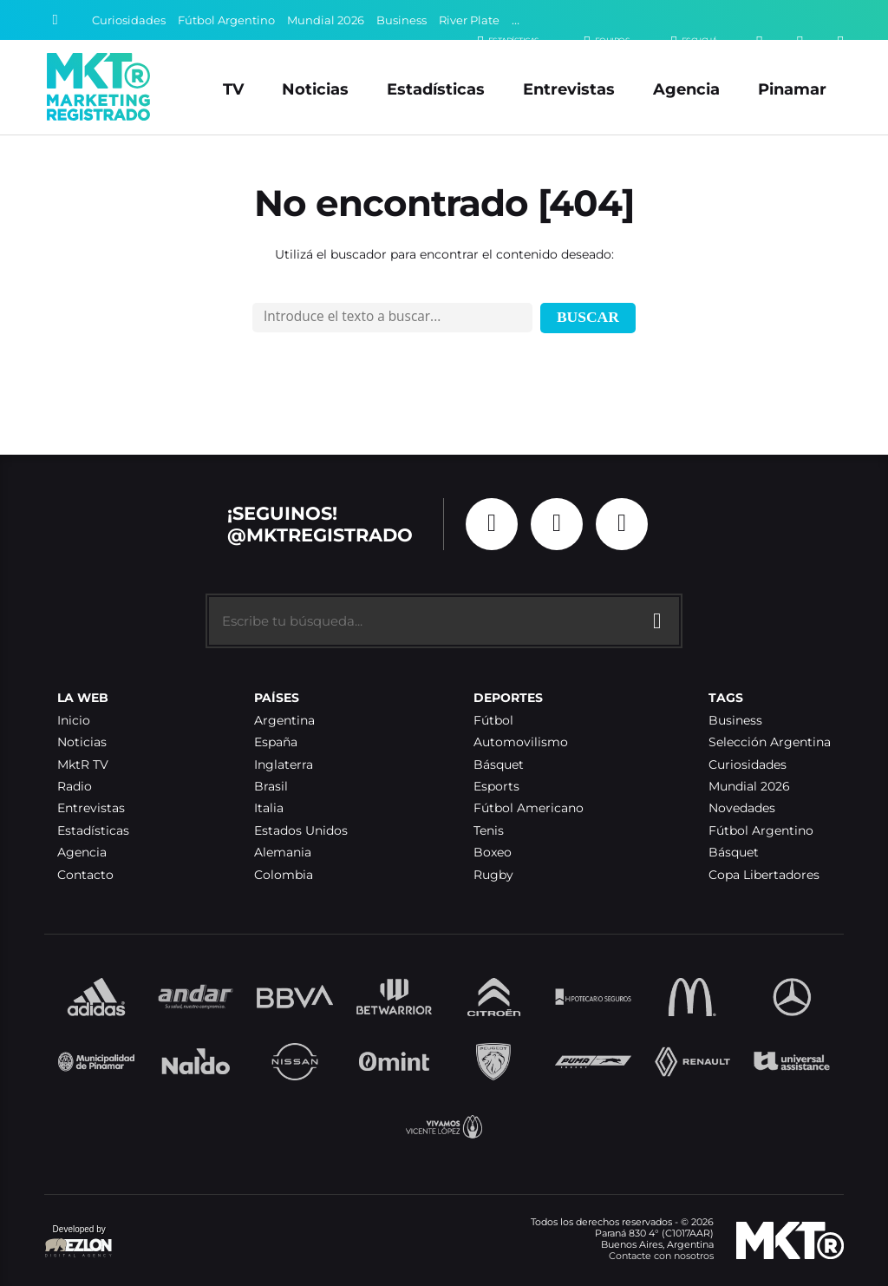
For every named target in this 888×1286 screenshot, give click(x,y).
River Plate (469, 20)
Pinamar (792, 89)
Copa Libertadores (763, 875)
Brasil (271, 786)
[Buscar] (55, 20)
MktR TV (82, 764)
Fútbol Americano (528, 808)
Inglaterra (283, 764)
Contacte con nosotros (661, 1256)
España (275, 742)
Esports (496, 786)
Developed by (79, 1242)
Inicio (73, 720)
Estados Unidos (301, 830)
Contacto (85, 875)
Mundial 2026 (325, 20)
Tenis (488, 830)
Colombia (283, 875)
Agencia (686, 89)
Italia (269, 808)
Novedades (741, 808)
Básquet (498, 764)
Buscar (588, 316)
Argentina (284, 720)
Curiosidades (129, 20)
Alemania (282, 852)
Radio (74, 786)
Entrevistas (569, 89)
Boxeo (492, 852)
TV (233, 89)
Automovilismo (520, 742)
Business (401, 20)
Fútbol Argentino (226, 20)
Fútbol (493, 720)
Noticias (315, 89)
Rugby (493, 875)
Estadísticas (436, 89)
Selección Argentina (769, 742)
